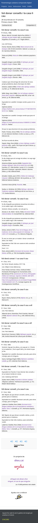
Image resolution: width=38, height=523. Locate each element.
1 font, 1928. (7, 308)
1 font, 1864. (7, 392)
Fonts (24, 6)
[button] (12, 441)
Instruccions (17, 6)
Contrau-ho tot (7, 25)
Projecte (4, 6)
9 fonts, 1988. (7, 33)
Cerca (10, 6)
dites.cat (19, 460)
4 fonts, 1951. (7, 156)
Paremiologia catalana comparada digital (16, 3)
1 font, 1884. (7, 345)
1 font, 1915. (7, 261)
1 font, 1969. (7, 369)
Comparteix (31, 25)
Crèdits (29, 6)
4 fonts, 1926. (7, 202)
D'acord (5, 519)
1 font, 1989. (7, 326)
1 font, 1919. (7, 292)
